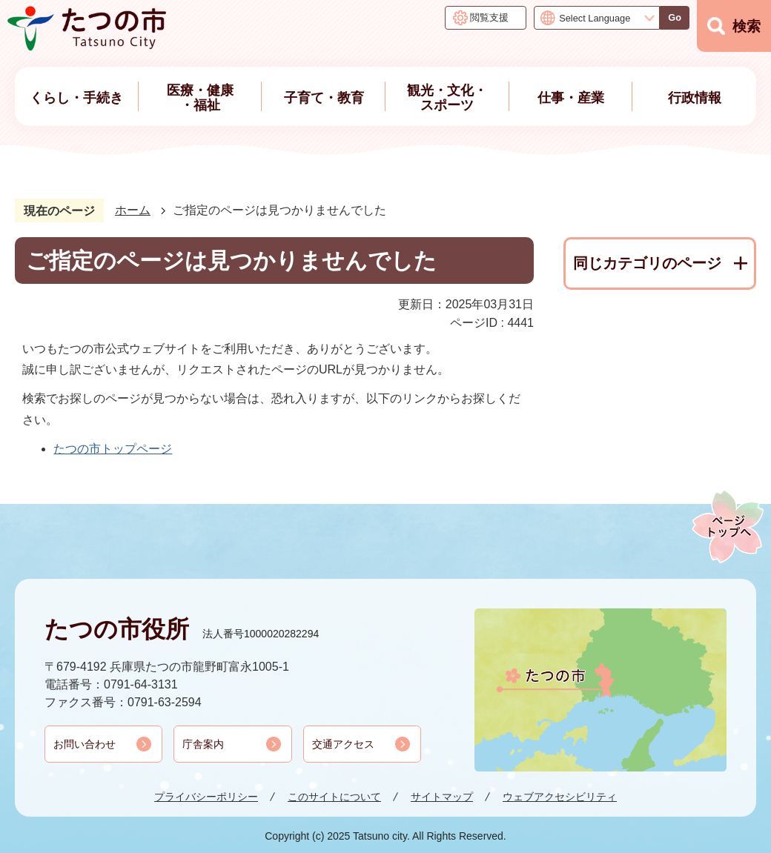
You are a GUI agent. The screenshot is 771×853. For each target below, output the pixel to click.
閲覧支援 (489, 17)
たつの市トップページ (112, 448)
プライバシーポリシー (206, 797)
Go (674, 17)
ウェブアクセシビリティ (560, 797)
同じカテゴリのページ (647, 263)
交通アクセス (343, 744)
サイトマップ (442, 797)
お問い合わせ (84, 744)
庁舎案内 (203, 744)
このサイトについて (334, 797)
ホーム (132, 210)
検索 (746, 26)
